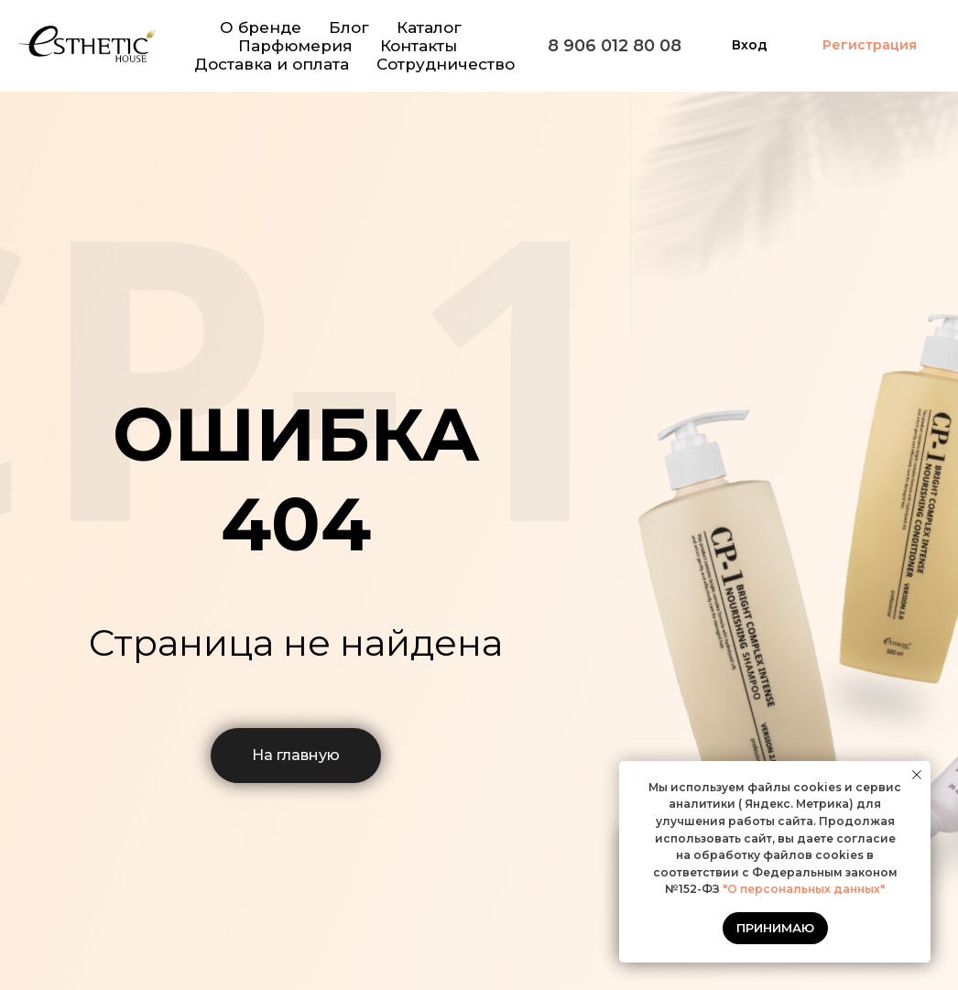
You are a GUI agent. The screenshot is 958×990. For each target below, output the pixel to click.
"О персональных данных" (802, 889)
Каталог (429, 27)
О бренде (260, 27)
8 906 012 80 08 (614, 46)
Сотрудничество (445, 64)
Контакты (418, 46)
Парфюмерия (295, 46)
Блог (349, 27)
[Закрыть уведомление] (917, 775)
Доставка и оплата (271, 64)
